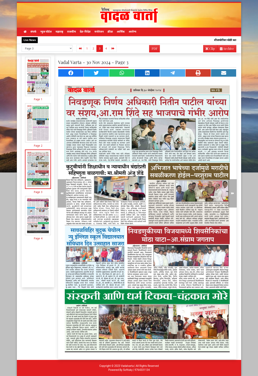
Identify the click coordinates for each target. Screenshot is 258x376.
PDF (154, 49)
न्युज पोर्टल (46, 31)
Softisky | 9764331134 (136, 369)
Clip (210, 49)
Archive (226, 49)
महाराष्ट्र (59, 31)
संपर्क (33, 31)
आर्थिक (121, 31)
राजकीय (71, 31)
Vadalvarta (127, 365)
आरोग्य (132, 31)
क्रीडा (110, 31)
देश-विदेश (85, 31)
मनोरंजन (99, 31)
